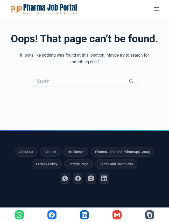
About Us (26, 152)
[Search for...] (79, 81)
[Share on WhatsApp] (19, 214)
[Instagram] (91, 178)
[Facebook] (78, 178)
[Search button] (131, 81)
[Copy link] (149, 214)
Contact (51, 152)
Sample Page (79, 164)
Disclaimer (76, 152)
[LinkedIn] (104, 178)
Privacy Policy (46, 164)
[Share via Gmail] (117, 214)
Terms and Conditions (116, 164)
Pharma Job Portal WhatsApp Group (122, 152)
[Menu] (156, 9)
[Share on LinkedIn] (84, 214)
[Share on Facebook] (52, 214)
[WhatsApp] (65, 178)
